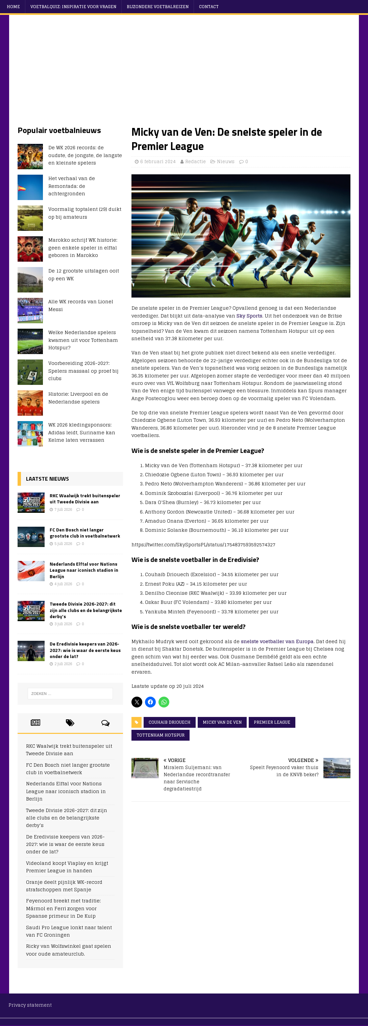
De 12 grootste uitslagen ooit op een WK (83, 274)
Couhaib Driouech (170, 722)
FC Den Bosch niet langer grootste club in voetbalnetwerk (85, 532)
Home (13, 6)
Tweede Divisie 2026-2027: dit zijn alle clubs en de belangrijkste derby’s (86, 609)
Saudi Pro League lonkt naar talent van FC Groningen (69, 931)
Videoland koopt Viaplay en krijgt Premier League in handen (67, 867)
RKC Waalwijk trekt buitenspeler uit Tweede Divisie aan (85, 498)
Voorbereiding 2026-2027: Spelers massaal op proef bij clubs (83, 371)
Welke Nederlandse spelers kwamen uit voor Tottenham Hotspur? (83, 340)
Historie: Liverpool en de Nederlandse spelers (78, 398)
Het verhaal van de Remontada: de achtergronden (71, 186)
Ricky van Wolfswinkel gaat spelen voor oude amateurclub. (68, 950)
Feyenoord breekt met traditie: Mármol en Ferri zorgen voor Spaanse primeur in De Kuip (63, 908)
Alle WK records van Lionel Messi (80, 305)
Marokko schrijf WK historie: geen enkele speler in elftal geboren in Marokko (82, 247)
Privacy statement (30, 1005)
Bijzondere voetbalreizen (158, 6)
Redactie (195, 162)
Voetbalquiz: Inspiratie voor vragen (73, 6)
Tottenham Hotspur (161, 735)
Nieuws (226, 162)
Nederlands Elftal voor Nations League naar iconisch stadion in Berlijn (84, 570)
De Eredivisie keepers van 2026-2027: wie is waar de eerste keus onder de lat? (85, 649)
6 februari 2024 (158, 162)
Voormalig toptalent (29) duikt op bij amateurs (84, 213)
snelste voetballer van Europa (277, 641)
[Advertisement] (184, 74)
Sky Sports (249, 315)
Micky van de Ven (222, 722)
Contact (209, 6)
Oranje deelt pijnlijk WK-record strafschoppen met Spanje (64, 886)
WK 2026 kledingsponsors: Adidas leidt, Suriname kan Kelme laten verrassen (81, 432)
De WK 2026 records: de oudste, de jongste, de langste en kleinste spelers (85, 155)
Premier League (272, 722)
